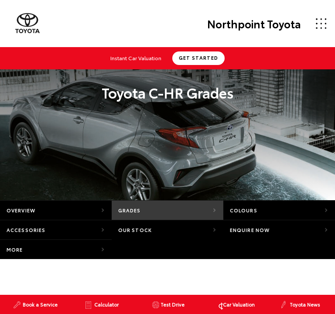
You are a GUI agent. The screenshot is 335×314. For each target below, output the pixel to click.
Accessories (26, 229)
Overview (21, 210)
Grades (129, 210)
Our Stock (135, 229)
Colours (243, 210)
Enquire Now (250, 229)
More (15, 249)
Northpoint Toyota (254, 23)
